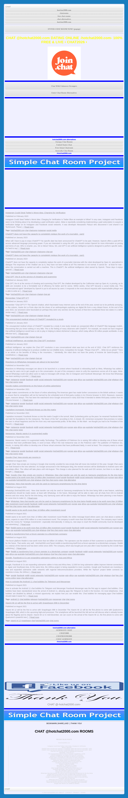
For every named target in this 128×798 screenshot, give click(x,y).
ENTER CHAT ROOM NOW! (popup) (64, 29)
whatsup (115, 380)
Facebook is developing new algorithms (67, 763)
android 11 (15, 599)
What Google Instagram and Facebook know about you (66, 768)
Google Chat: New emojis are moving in (23, 457)
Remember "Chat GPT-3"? (17, 298)
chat (26, 230)
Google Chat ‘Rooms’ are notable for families (66, 783)
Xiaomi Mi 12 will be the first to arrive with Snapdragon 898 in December (37, 603)
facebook (29, 380)
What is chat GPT (67, 747)
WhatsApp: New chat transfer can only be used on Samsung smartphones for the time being (84, 475)
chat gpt (49, 252)
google (22, 380)
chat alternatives (64, 19)
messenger (57, 599)
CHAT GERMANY (64, 639)
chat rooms (70, 599)
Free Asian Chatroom (64, 148)
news (21, 382)
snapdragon (26, 621)
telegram (34, 599)
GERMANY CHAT (64, 630)
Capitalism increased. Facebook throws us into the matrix (31, 410)
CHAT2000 (64, 633)
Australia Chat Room (64, 151)
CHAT (8, 7)
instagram (42, 230)
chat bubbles (25, 599)
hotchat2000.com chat (102, 380)
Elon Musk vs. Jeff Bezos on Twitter (67, 765)
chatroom (33, 252)
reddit (36, 380)
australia (89, 380)
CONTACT (68, 792)
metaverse (15, 380)
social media (51, 230)
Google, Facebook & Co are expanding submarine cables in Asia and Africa (39, 558)
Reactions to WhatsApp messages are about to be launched (32, 362)
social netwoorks (45, 380)
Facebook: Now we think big (67, 778)
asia (75, 380)
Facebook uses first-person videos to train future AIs (67, 761)
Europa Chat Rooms (64, 142)
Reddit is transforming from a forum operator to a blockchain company (36, 534)
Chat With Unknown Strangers (64, 86)
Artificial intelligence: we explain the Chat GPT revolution (31, 340)
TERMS (83, 792)
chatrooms (64, 13)
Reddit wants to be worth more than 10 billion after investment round (33, 477)
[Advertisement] (64, 117)
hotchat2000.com (64, 10)
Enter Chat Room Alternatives (64, 93)
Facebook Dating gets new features (67, 766)
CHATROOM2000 (64, 636)
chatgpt (40, 294)
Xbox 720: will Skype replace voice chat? (66, 770)
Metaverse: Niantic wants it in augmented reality (27, 433)
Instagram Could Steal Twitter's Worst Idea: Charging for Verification (35, 213)
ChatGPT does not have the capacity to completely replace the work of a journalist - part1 (45, 255)
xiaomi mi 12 (16, 621)
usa (84, 380)
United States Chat (64, 145)
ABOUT (61, 792)
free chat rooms (64, 16)
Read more (29, 227)
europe (70, 380)
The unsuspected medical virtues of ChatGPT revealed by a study (35, 319)
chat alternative (70, 480)
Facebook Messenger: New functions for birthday (67, 769)
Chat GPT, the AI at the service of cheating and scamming (31, 277)
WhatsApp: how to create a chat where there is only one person (67, 779)
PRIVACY (76, 792)
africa (80, 380)
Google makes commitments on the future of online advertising (33, 386)
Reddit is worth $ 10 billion (66, 764)
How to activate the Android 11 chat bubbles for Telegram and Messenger (38, 581)
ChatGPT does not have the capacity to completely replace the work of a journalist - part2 (45, 234)
